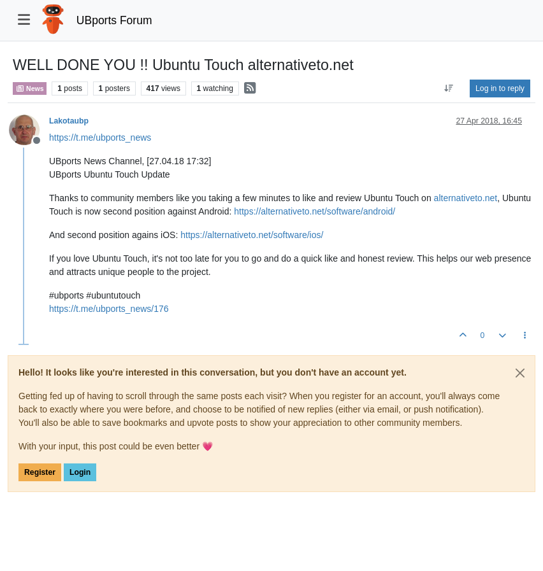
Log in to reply (500, 88)
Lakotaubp (69, 120)
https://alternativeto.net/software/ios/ (251, 235)
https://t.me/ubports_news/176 (109, 309)
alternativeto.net (466, 198)
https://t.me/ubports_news (100, 137)
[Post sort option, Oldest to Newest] (449, 88)
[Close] (520, 373)
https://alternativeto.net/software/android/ (314, 211)
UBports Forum (114, 20)
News (29, 88)
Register (39, 472)
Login (79, 472)
